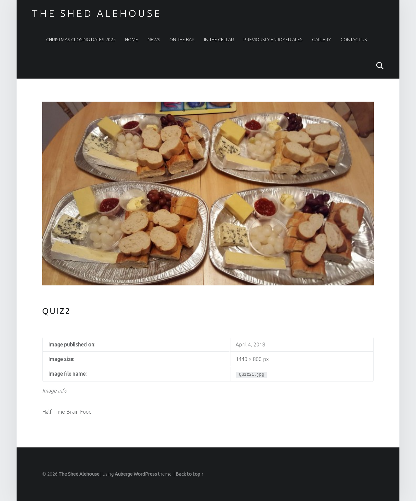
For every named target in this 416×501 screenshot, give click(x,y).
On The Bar (182, 39)
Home (131, 39)
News (154, 39)
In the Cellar (219, 39)
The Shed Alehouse (96, 13)
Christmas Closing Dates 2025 (81, 39)
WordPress (145, 474)
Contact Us (354, 39)
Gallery (321, 39)
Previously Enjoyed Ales (273, 39)
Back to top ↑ (189, 474)
